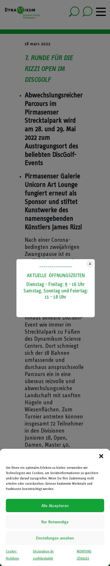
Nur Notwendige (55, 521)
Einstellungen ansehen (55, 538)
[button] (101, 456)
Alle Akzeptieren (55, 505)
